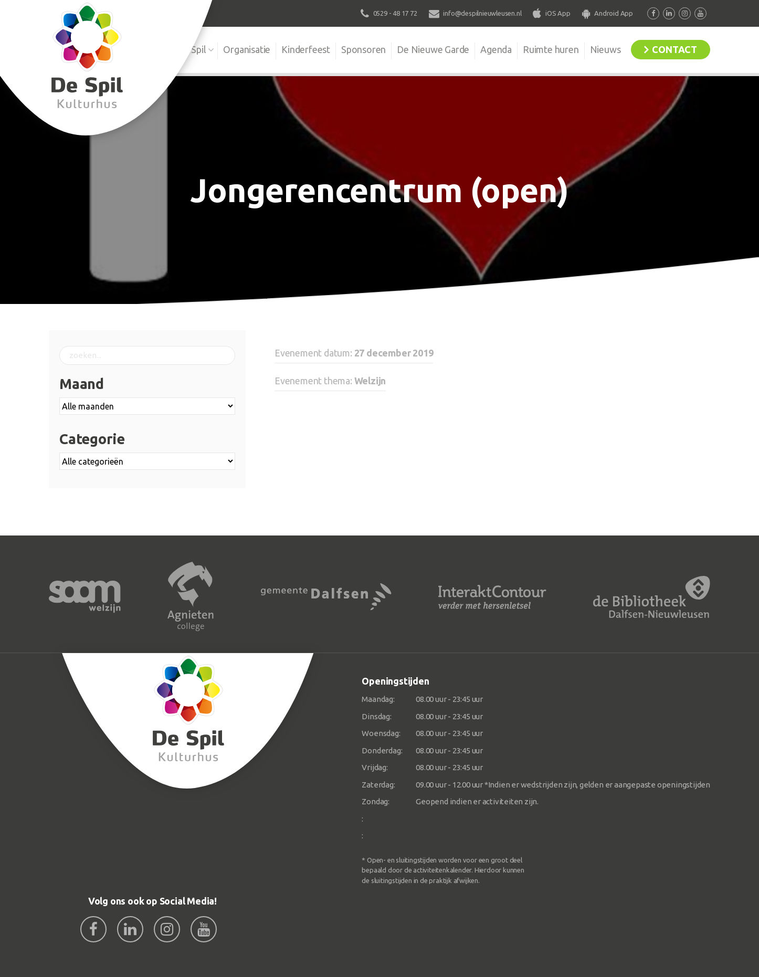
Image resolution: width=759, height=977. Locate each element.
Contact (674, 49)
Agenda (496, 49)
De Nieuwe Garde (433, 49)
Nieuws (605, 49)
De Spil (191, 49)
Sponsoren (363, 49)
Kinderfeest (305, 49)
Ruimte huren (551, 49)
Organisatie (246, 49)
